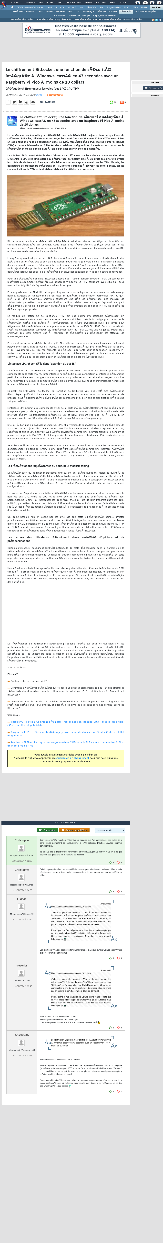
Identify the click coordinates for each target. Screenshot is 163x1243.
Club (123, 2)
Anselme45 (22, 1035)
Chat (60, 2)
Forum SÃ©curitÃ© (44, 19)
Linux (40, 12)
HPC (70, 12)
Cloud (49, 7)
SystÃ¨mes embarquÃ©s (145, 12)
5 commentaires (55, 95)
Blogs (49, 2)
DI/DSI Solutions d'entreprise (30, 7)
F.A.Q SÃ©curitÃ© (63, 19)
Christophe (22, 840)
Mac (77, 12)
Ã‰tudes (101, 2)
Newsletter (73, 2)
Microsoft (72, 7)
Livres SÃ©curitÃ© (82, 19)
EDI (101, 7)
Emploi (88, 2)
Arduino (49, 12)
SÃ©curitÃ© (125, 12)
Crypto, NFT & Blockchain (104, 16)
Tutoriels (29, 2)
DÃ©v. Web (92, 7)
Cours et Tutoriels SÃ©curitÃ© (107, 19)
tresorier (21, 965)
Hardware (60, 12)
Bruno (39, 95)
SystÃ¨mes (156, 7)
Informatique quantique (79, 16)
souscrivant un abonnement (72, 758)
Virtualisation (59, 16)
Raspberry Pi (88, 12)
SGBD (126, 7)
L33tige (21, 899)
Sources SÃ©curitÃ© (132, 19)
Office (135, 7)
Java (81, 7)
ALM (62, 7)
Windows (30, 12)
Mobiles (144, 7)
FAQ (40, 2)
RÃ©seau (101, 12)
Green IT (113, 12)
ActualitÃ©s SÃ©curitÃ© (22, 19)
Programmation (114, 7)
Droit (113, 2)
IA (56, 7)
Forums (15, 2)
